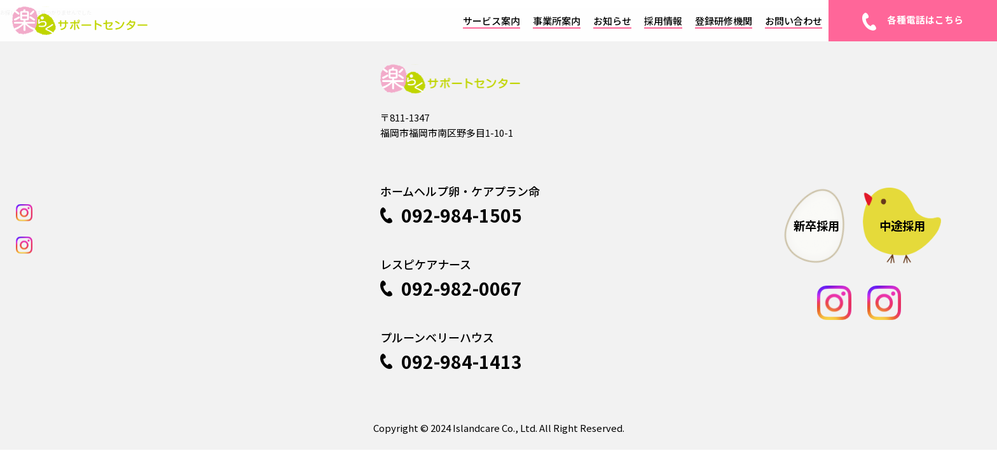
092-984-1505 (451, 219)
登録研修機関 (723, 20)
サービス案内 (491, 20)
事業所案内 (557, 20)
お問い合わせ (793, 20)
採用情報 (663, 20)
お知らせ (612, 20)
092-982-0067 (451, 292)
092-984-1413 (451, 365)
